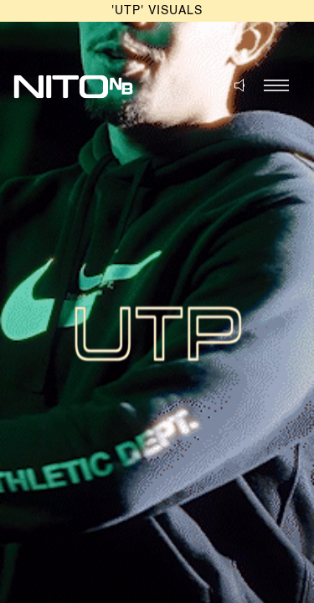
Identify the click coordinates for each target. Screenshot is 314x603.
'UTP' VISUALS (157, 11)
